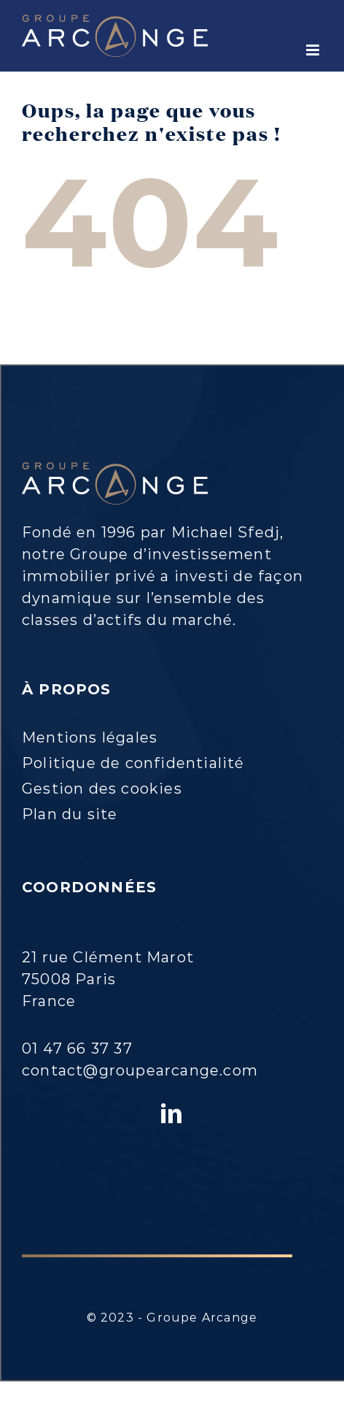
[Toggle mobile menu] (314, 50)
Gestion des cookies (102, 788)
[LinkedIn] (171, 1113)
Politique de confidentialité (133, 763)
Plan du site (69, 814)
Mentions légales (89, 737)
